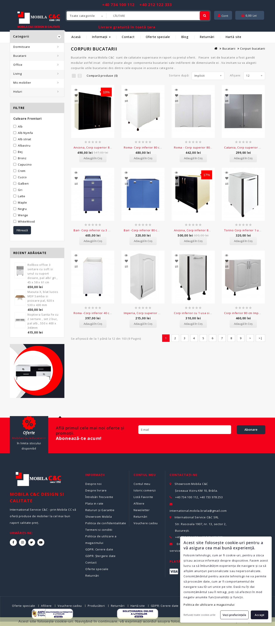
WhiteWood (26, 221)
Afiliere (139, 503)
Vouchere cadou (146, 523)
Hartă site (233, 37)
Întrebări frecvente (99, 497)
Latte (21, 196)
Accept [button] (259, 615)
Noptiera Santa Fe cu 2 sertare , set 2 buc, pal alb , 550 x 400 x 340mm (43, 321)
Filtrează (22, 230)
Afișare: (235, 75)
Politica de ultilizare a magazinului (209, 605)
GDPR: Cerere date (99, 549)
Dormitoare (21, 47)
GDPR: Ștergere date (100, 556)
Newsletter (142, 510)
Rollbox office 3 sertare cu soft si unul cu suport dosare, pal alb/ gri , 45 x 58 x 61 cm (43, 273)
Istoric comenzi (145, 490)
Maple (22, 202)
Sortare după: (179, 75)
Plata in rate (94, 503)
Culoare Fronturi (27, 118)
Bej (20, 152)
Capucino (25, 164)
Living (17, 74)
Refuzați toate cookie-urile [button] (199, 614)
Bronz (22, 158)
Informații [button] (101, 37)
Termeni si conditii (98, 530)
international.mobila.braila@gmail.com (198, 511)
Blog (185, 37)
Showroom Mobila (98, 517)
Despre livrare (96, 490)
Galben (23, 183)
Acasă (76, 37)
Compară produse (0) (102, 76)
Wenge (23, 215)
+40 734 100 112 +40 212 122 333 (137, 4)
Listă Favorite (143, 497)
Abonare (250, 429)
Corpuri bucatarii (252, 48)
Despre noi (93, 484)
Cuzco (22, 177)
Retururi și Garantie (100, 510)
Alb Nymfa (25, 133)
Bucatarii (19, 56)
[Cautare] (205, 15)
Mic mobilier (22, 83)
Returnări (207, 37)
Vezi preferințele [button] (234, 615)
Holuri (17, 91)
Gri (20, 190)
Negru (22, 209)
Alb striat (24, 139)
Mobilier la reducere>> (29, 438)
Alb (20, 126)
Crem (22, 171)
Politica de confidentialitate (105, 523)
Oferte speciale (158, 37)
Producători (96, 606)
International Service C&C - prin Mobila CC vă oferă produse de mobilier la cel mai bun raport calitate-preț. (43, 516)
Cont (223, 16)
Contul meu (142, 484)
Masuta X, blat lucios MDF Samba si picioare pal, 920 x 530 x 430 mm (43, 298)
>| (260, 329)
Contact (128, 37)
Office (17, 65)
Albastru (24, 145)
